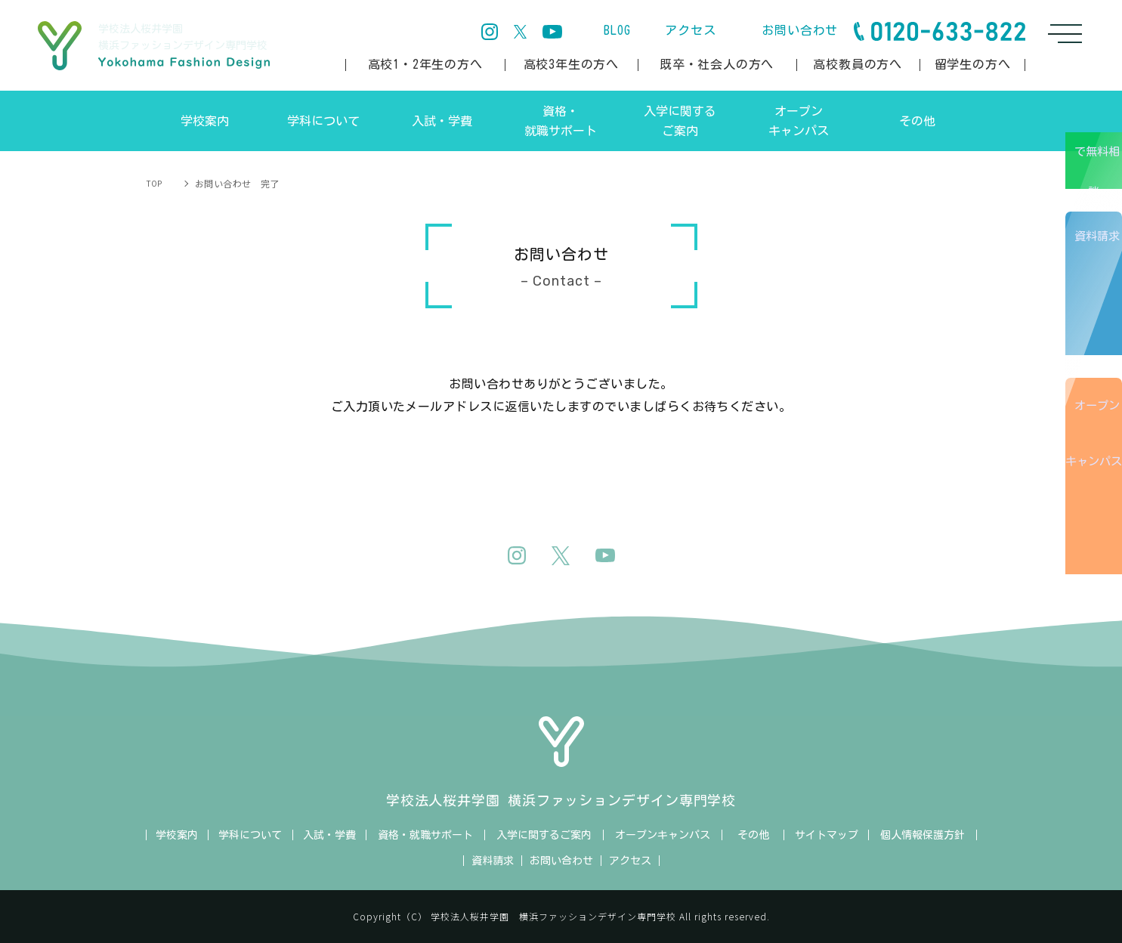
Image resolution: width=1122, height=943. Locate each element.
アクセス (690, 30)
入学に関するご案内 (544, 835)
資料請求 (1099, 316)
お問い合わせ (800, 30)
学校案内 (177, 835)
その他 (753, 835)
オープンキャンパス (1096, 522)
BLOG (617, 30)
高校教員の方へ (857, 64)
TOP (155, 183)
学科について (250, 835)
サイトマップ (826, 835)
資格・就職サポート (425, 835)
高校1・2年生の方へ (425, 64)
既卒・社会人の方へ (717, 64)
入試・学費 (329, 835)
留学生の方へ (973, 64)
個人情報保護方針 (922, 835)
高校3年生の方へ (571, 64)
